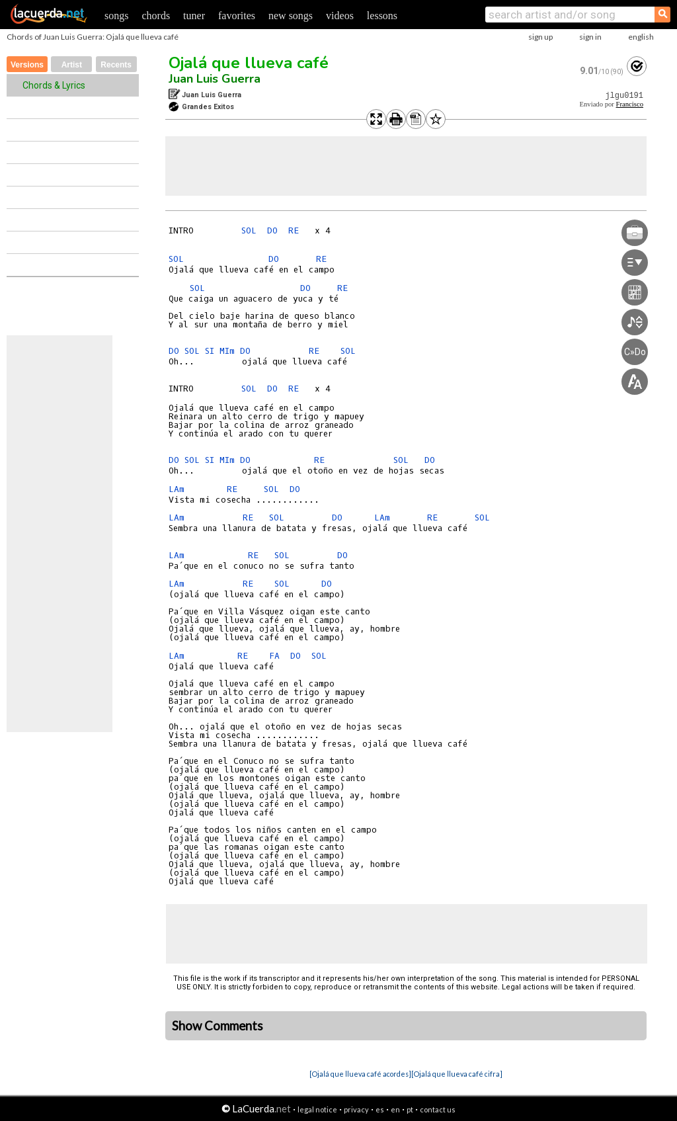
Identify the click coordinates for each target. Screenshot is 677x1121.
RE (293, 230)
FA (274, 655)
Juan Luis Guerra (214, 79)
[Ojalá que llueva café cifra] (456, 1073)
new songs (290, 15)
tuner (194, 15)
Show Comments (217, 1025)
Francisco (629, 104)
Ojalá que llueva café (249, 62)
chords (155, 15)
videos (340, 15)
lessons (382, 15)
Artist (71, 64)
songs (116, 15)
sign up (540, 37)
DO (272, 230)
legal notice (317, 1109)
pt (410, 1109)
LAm (176, 489)
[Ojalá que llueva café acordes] (360, 1073)
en (395, 1109)
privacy (356, 1109)
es (380, 1109)
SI (209, 350)
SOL (249, 230)
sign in (590, 37)
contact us (438, 1109)
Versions (27, 64)
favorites (236, 15)
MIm (227, 350)
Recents (116, 64)
